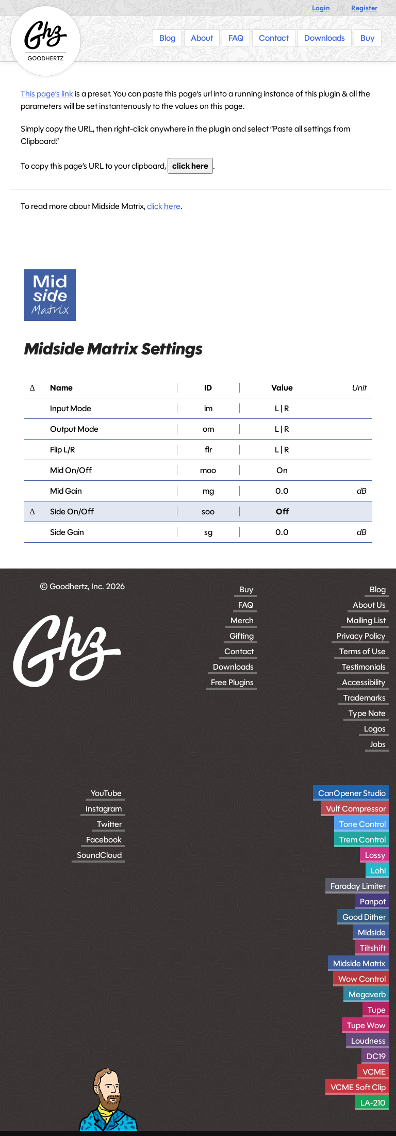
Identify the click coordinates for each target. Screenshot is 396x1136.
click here (190, 166)
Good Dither (364, 917)
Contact (239, 651)
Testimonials (364, 667)
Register (364, 8)
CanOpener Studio (352, 793)
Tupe (377, 1010)
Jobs (378, 744)
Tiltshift (373, 948)
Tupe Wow (366, 1025)
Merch (242, 620)
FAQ (246, 605)
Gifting (241, 636)
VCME (374, 1072)
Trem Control (362, 840)
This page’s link (47, 94)
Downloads (233, 667)
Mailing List (366, 620)
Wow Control (362, 979)
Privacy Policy (361, 636)
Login (321, 8)
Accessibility (364, 682)
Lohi (378, 870)
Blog (378, 589)
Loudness (368, 1041)
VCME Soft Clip (358, 1087)
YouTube (106, 793)
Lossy (375, 855)
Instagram (104, 809)
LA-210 (373, 1103)
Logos (375, 729)
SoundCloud (99, 855)
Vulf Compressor (356, 809)
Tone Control (362, 824)
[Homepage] (45, 41)
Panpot (373, 901)
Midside (372, 932)
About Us (369, 605)
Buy (246, 589)
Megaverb (367, 994)
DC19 (376, 1056)
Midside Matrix (359, 963)
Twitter (109, 824)
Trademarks (364, 698)
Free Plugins (232, 682)
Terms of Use (362, 651)
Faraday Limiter (358, 886)
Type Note (367, 713)
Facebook (104, 840)
